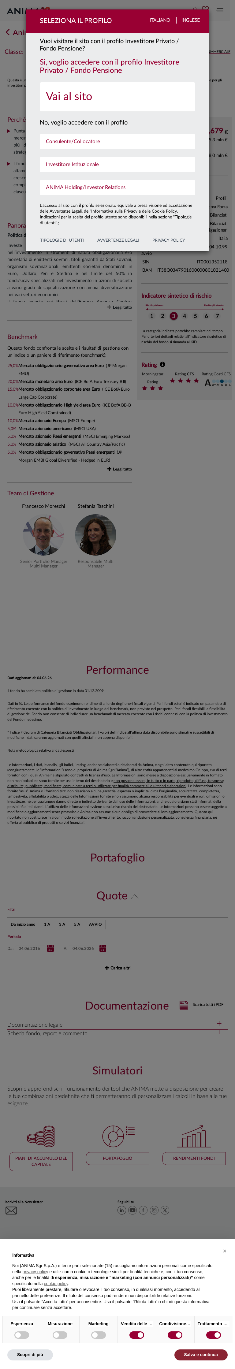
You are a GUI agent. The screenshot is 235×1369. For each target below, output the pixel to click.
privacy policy (168, 240)
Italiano (160, 20)
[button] (224, 1251)
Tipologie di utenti (62, 240)
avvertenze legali (118, 240)
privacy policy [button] (35, 1271)
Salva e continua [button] (201, 1354)
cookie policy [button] (56, 1283)
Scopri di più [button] (30, 1354)
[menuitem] (117, 96)
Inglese (190, 20)
